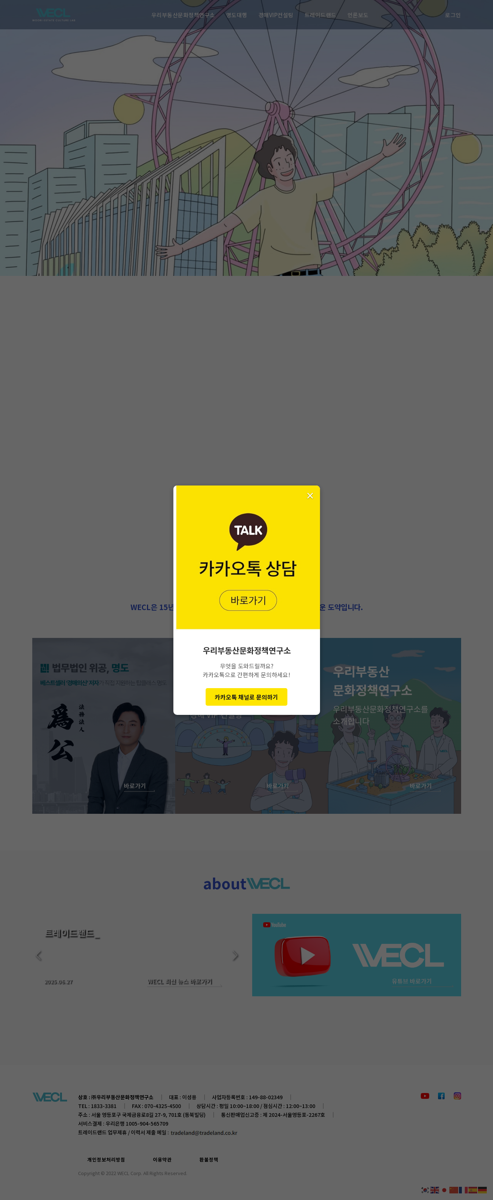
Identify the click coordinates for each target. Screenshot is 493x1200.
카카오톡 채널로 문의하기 (246, 697)
